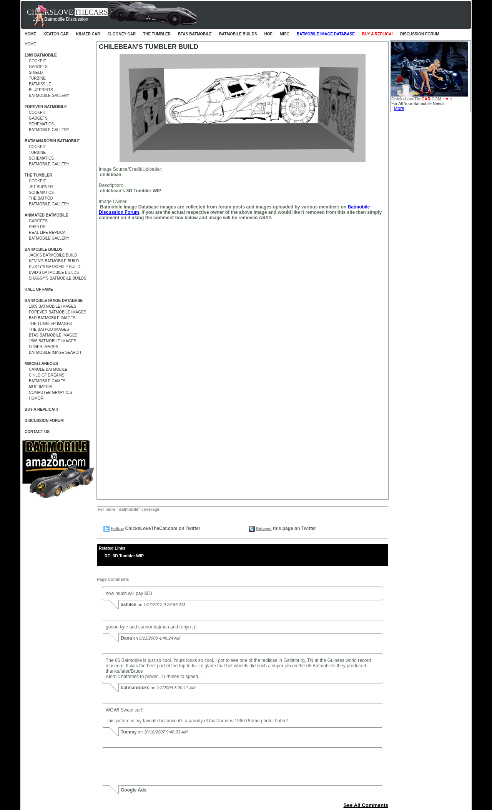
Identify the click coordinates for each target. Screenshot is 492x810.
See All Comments (365, 805)
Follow (117, 528)
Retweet (264, 528)
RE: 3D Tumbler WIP (124, 555)
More (399, 108)
